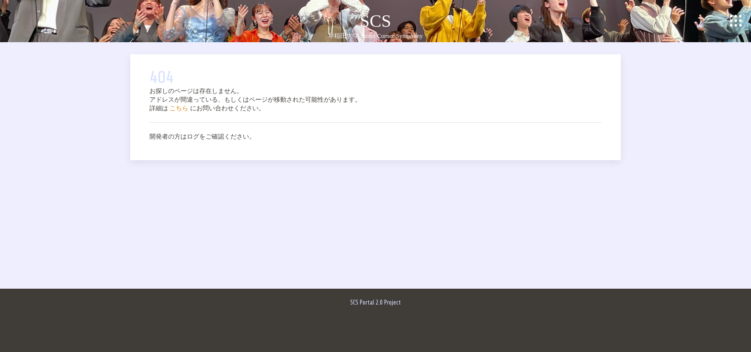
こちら (179, 108)
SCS (375, 21)
